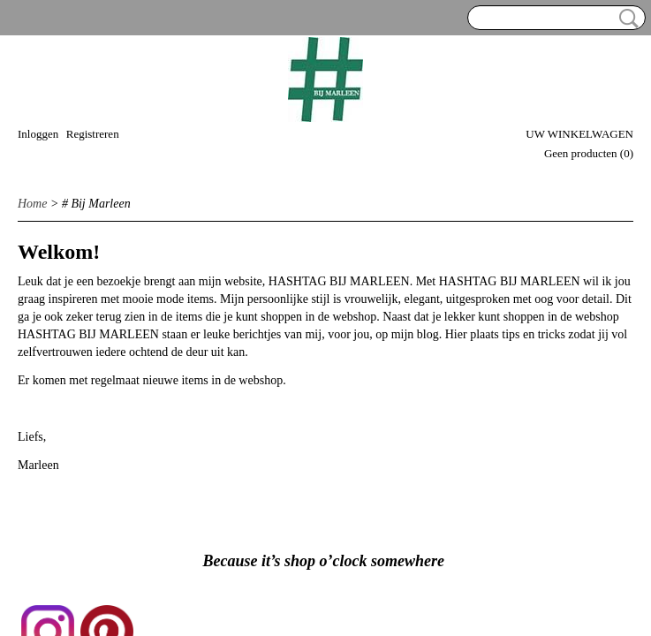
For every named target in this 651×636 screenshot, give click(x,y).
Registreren (92, 133)
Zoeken (625, 18)
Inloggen (38, 133)
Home (32, 203)
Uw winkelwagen (579, 133)
